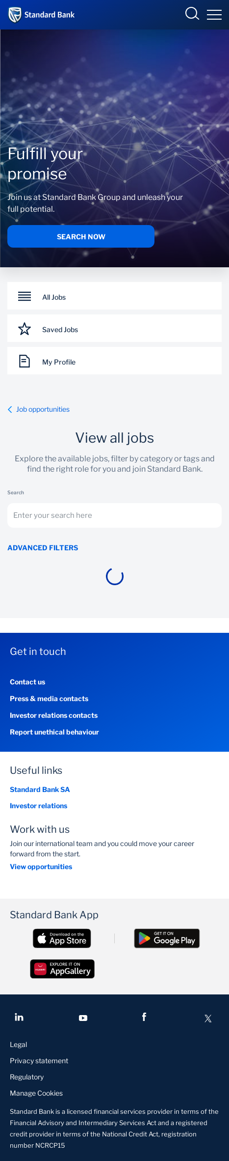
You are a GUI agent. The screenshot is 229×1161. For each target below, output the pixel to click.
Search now (81, 236)
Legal (18, 1044)
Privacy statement (39, 1060)
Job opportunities (38, 409)
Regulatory (27, 1077)
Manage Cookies (36, 1093)
